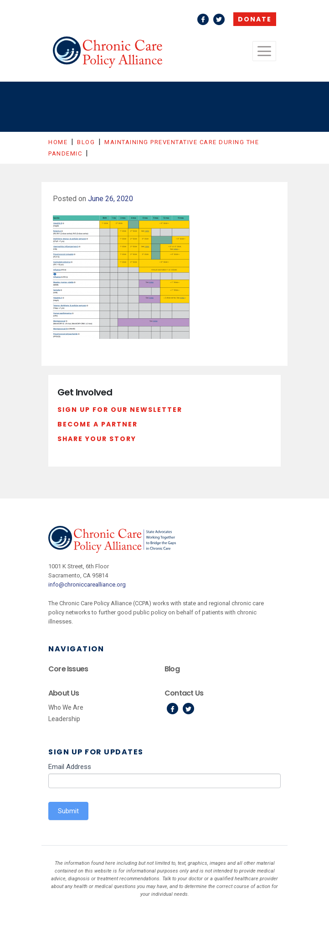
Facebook (203, 19)
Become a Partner (97, 424)
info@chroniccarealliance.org (87, 584)
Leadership (64, 718)
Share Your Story (96, 438)
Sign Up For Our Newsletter (119, 409)
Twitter (219, 19)
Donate (255, 19)
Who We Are (65, 707)
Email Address (69, 767)
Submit (68, 811)
